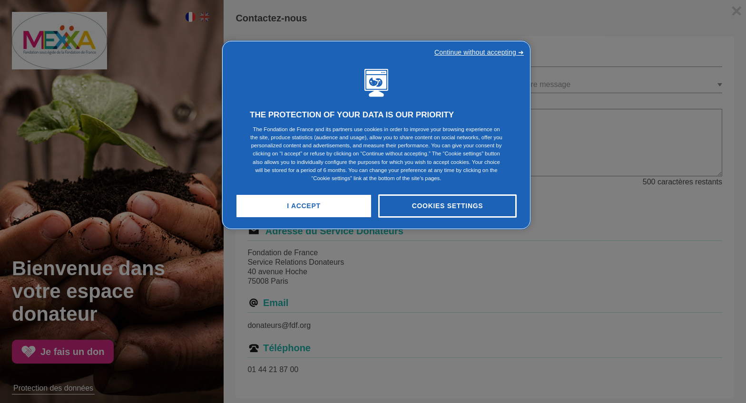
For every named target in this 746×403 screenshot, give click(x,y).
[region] (376, 135)
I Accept (303, 206)
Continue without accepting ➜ (479, 52)
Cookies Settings (447, 206)
